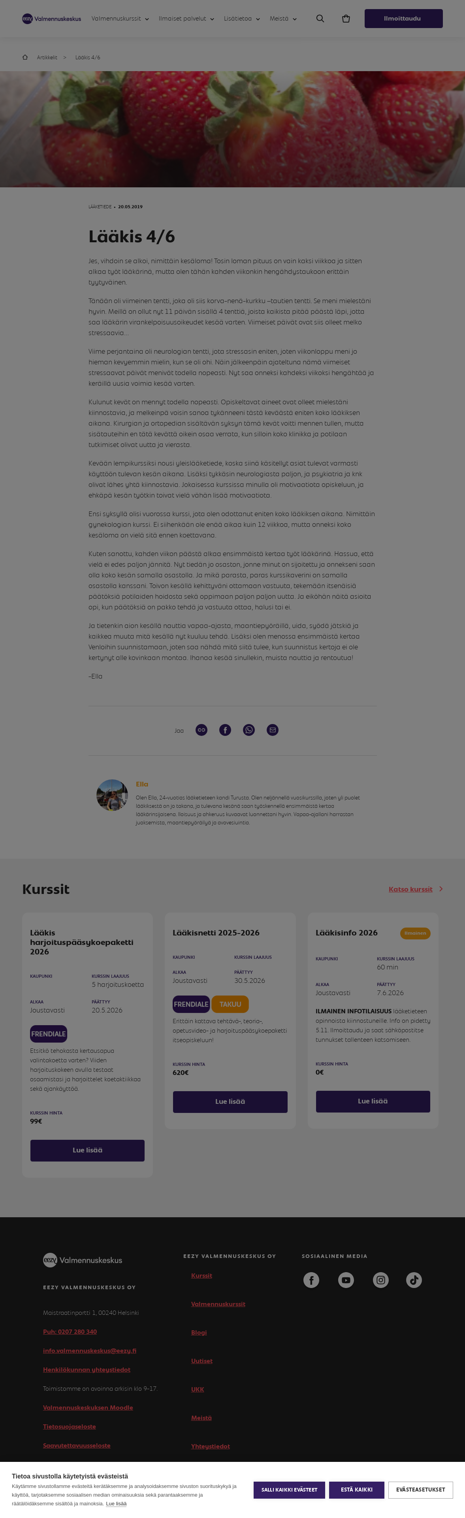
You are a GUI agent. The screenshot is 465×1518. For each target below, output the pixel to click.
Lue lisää (116, 1504)
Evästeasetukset (420, 1490)
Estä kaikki (357, 1490)
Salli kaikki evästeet (289, 1490)
